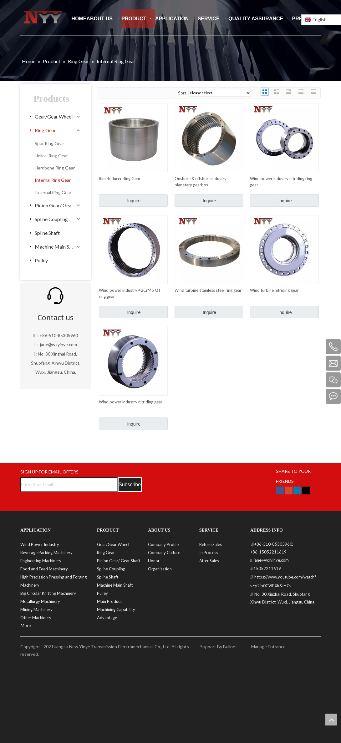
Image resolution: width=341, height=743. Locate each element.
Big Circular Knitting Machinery (48, 593)
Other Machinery (35, 617)
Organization (160, 568)
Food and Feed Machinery (44, 568)
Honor (154, 560)
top (331, 719)
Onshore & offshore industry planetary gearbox (200, 181)
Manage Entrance (268, 646)
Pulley (41, 260)
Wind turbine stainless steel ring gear (208, 290)
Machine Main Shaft (56, 247)
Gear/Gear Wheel (54, 116)
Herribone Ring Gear (55, 167)
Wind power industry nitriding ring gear (281, 181)
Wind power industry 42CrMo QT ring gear (130, 293)
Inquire (133, 200)
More (26, 625)
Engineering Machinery (40, 560)
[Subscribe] (130, 484)
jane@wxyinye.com (58, 344)
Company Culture (164, 552)
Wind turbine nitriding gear (274, 290)
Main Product (109, 601)
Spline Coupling (51, 219)
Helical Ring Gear (51, 155)
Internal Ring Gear (53, 180)
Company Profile (163, 544)
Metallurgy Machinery (40, 601)
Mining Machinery (36, 609)
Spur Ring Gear (49, 143)
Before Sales (210, 544)
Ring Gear (45, 130)
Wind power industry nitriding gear (130, 401)
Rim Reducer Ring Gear (119, 178)
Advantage (107, 617)
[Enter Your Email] (69, 484)
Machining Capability (116, 609)
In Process (208, 552)
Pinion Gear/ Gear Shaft (58, 205)
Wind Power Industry (39, 544)
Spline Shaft (47, 233)
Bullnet (230, 646)
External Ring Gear (53, 192)
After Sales (209, 560)
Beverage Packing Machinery (46, 552)
